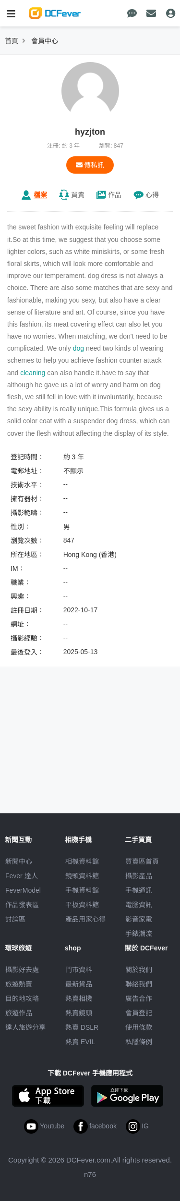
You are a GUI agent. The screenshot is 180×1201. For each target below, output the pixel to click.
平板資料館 (82, 905)
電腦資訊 (138, 905)
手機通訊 (138, 890)
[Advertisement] (90, 742)
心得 (152, 195)
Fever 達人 (21, 876)
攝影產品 (138, 876)
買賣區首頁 (142, 861)
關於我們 (138, 969)
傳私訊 (90, 165)
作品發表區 (22, 905)
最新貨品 (78, 984)
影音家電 (138, 919)
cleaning (32, 373)
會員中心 (44, 41)
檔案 (40, 195)
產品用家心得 (85, 919)
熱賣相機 (78, 998)
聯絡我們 (138, 984)
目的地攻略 (22, 998)
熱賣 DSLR (81, 1027)
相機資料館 (82, 861)
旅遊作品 (18, 1013)
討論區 (15, 919)
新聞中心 (18, 861)
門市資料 (78, 969)
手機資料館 (82, 890)
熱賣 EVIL (80, 1042)
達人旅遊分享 (25, 1027)
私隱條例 (138, 1042)
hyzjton (90, 132)
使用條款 (138, 1027)
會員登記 (138, 1013)
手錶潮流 (138, 933)
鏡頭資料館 (82, 876)
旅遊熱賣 (18, 984)
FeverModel (23, 890)
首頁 (11, 41)
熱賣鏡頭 (78, 1013)
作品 (114, 195)
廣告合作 (138, 998)
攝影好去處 (22, 969)
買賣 (77, 195)
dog (78, 348)
